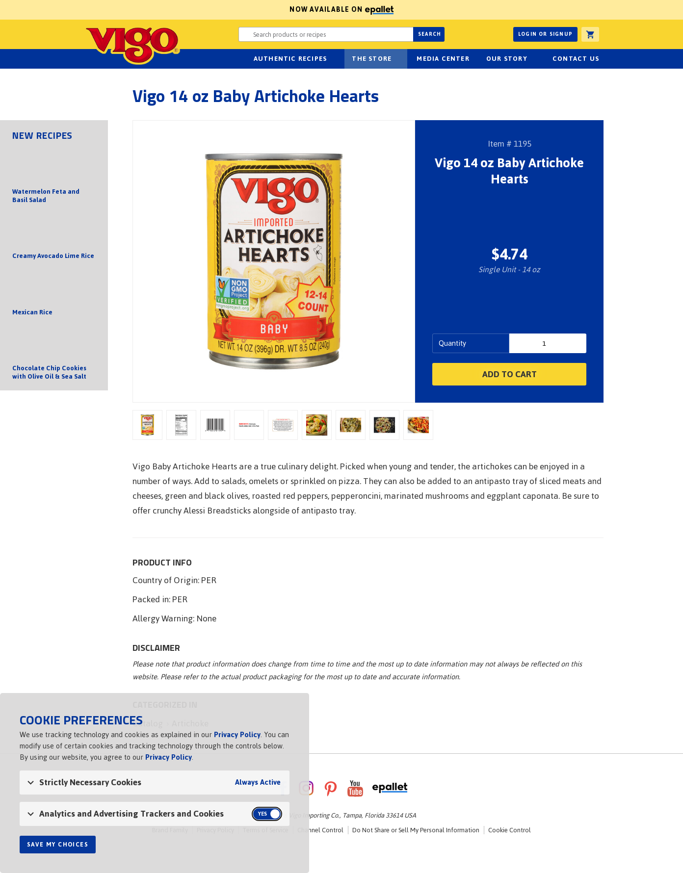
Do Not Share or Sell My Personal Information (415, 830)
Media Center (443, 58)
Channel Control (320, 830)
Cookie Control (509, 830)
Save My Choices (57, 844)
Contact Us (575, 58)
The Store (372, 58)
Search (429, 34)
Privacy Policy (237, 734)
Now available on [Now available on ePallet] (197, 9)
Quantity (452, 343)
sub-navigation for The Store (397, 59)
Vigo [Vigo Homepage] (132, 45)
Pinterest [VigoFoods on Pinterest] (331, 788)
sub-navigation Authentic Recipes (332, 59)
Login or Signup (545, 34)
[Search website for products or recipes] (325, 34)
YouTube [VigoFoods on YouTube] (355, 788)
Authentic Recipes (290, 58)
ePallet (390, 788)
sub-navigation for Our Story (532, 59)
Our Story (506, 58)
